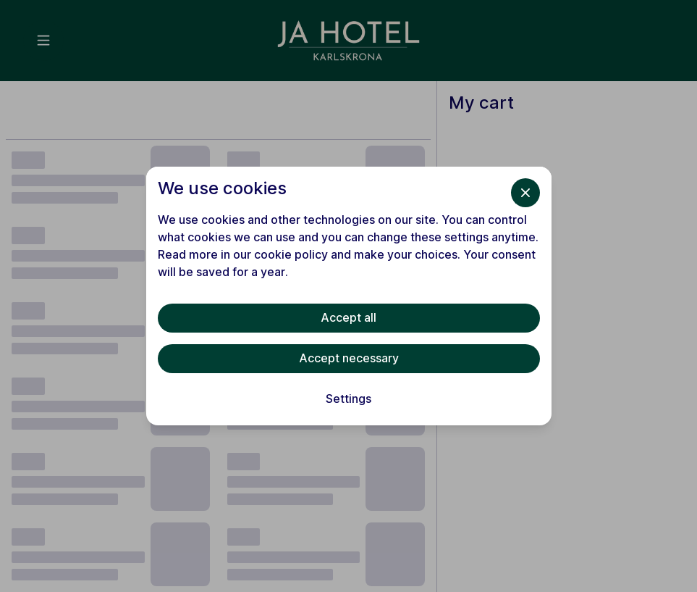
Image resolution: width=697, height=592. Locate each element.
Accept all (348, 317)
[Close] (525, 192)
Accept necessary (349, 358)
